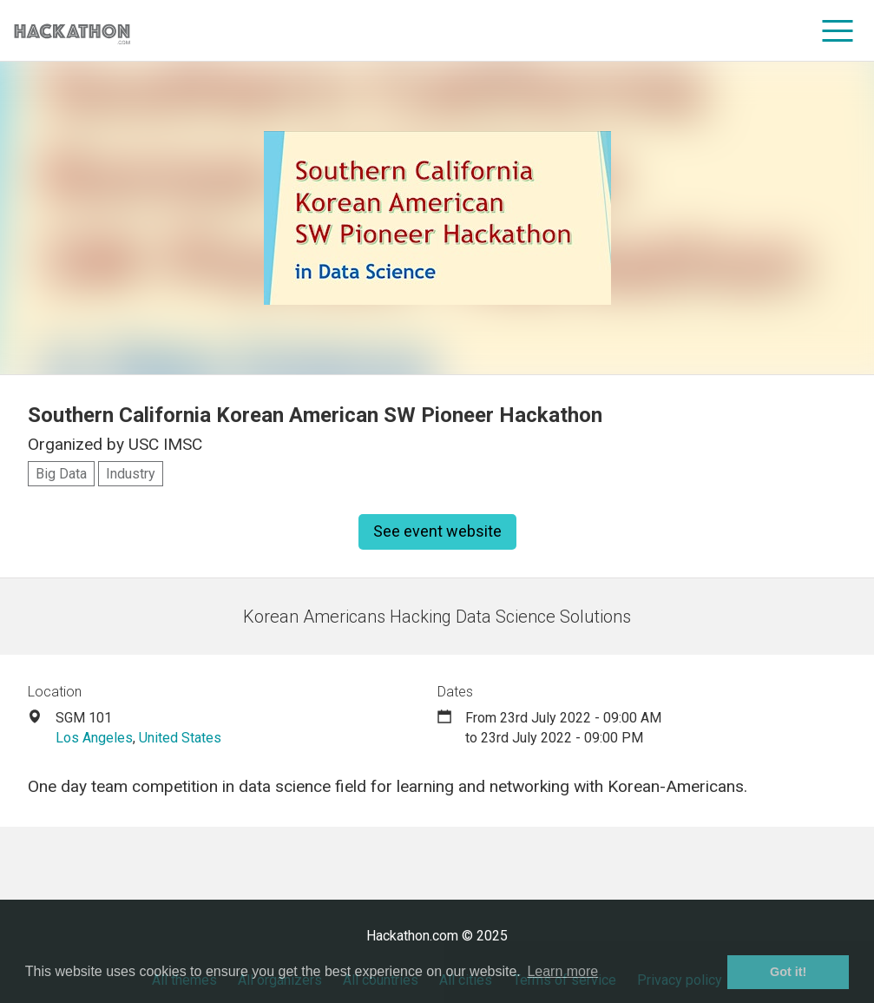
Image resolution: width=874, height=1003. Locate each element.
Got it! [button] (788, 972)
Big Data (61, 473)
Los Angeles (94, 737)
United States (180, 737)
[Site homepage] (72, 30)
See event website (437, 531)
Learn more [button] (562, 971)
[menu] (838, 30)
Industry (130, 473)
